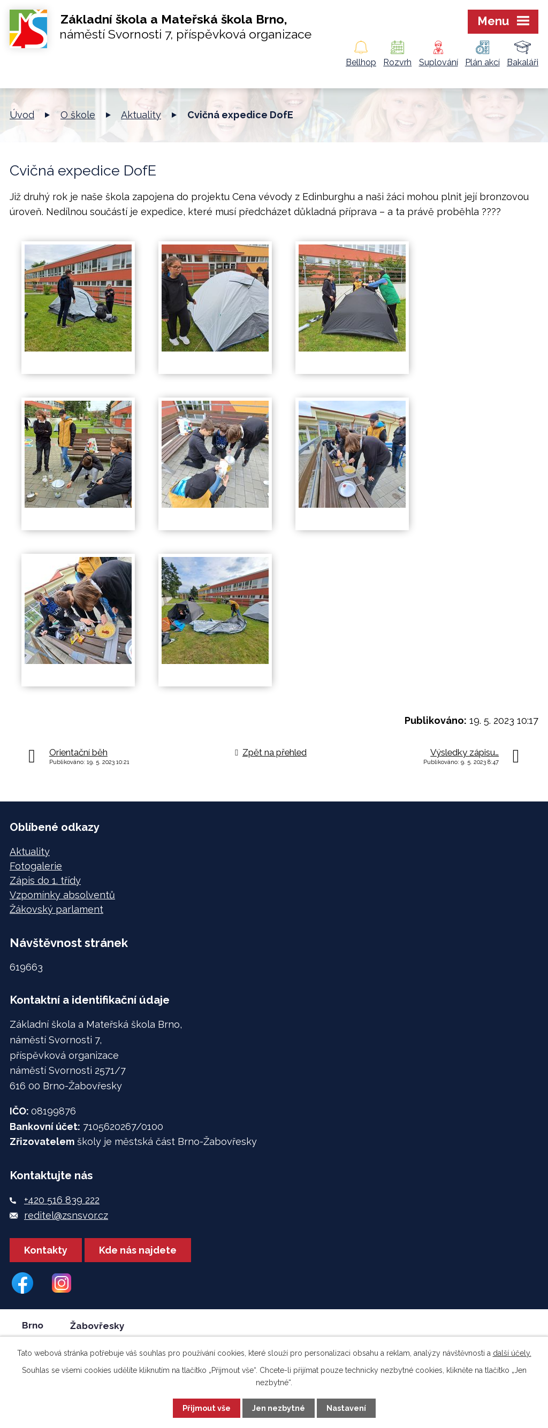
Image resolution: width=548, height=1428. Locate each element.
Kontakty (45, 1250)
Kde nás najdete (138, 1250)
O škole (77, 114)
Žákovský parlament (56, 909)
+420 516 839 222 (62, 1199)
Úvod (22, 114)
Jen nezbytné (278, 1407)
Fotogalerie (36, 866)
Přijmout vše (206, 1407)
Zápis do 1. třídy (45, 880)
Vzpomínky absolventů (62, 894)
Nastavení (346, 1407)
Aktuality (141, 114)
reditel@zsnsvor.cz (66, 1215)
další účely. (512, 1353)
